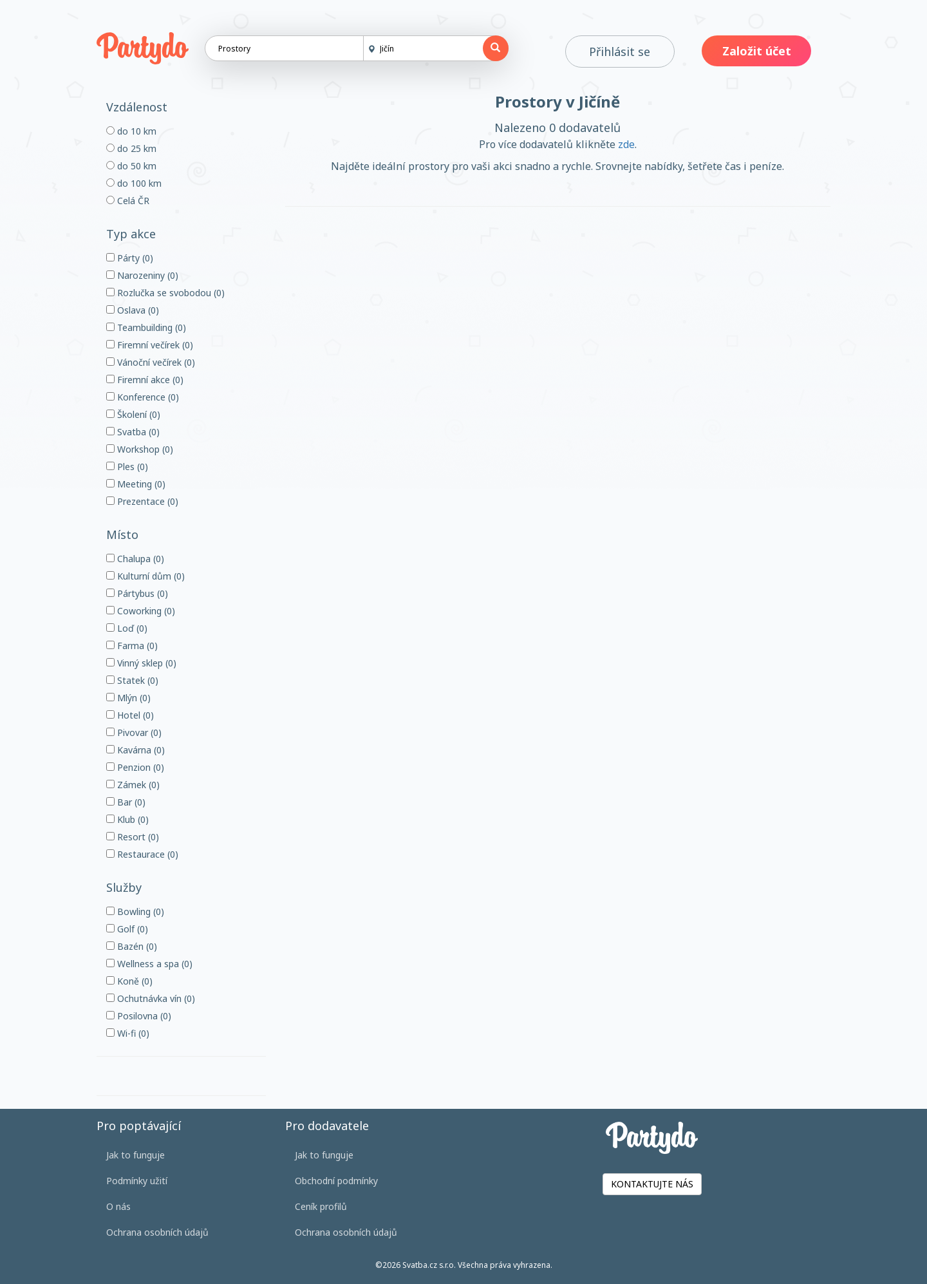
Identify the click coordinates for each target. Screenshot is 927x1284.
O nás (118, 1206)
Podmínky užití (136, 1181)
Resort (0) (132, 837)
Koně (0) (129, 981)
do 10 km (131, 131)
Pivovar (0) (134, 732)
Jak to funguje (135, 1155)
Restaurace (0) (142, 854)
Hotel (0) (130, 715)
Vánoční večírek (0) (150, 362)
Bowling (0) (135, 911)
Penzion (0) (135, 767)
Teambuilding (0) (146, 327)
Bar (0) (125, 802)
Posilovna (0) (138, 1016)
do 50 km (131, 166)
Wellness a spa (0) (149, 964)
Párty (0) (129, 258)
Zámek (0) (133, 785)
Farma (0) (132, 645)
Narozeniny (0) (142, 275)
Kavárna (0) (135, 750)
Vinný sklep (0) (141, 663)
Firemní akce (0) (144, 379)
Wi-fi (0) (127, 1033)
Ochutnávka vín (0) (150, 998)
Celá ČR (127, 200)
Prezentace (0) (142, 501)
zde (626, 144)
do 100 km (134, 183)
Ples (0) (127, 466)
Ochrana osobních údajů (157, 1232)
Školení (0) (133, 414)
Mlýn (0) (128, 698)
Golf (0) (127, 929)
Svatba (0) (133, 432)
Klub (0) (127, 819)
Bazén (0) (131, 946)
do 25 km (131, 148)
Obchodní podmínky (336, 1181)
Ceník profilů (321, 1206)
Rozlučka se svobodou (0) (165, 293)
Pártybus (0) (137, 593)
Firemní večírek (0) (149, 345)
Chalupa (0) (135, 558)
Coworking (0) (140, 611)
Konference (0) (142, 397)
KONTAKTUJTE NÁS (652, 1184)
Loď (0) (126, 628)
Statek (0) (132, 680)
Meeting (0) (135, 484)
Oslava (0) (132, 310)
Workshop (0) (139, 449)
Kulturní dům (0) (145, 576)
